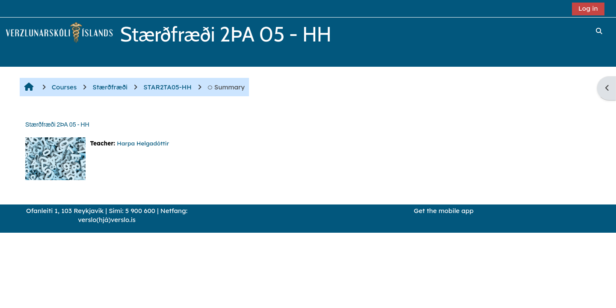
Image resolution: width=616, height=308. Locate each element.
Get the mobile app (444, 211)
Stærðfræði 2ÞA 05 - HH (57, 124)
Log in (588, 8)
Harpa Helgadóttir (143, 143)
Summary (226, 87)
